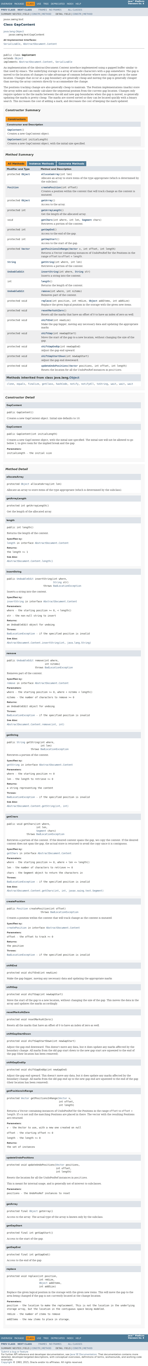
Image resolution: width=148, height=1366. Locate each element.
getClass (47, 383)
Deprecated (58, 4)
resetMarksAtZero (52, 310)
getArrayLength (51, 210)
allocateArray (50, 174)
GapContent (14, 129)
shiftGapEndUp (50, 346)
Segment (87, 219)
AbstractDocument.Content (40, 43)
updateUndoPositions (54, 365)
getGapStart (49, 239)
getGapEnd (47, 229)
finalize (33, 383)
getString (47, 262)
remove (45, 291)
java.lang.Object (14, 31)
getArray (46, 200)
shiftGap (46, 333)
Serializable (12, 43)
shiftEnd (46, 320)
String (11, 262)
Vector (25, 248)
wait (113, 383)
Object (19, 58)
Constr (35, 14)
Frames (42, 10)
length (45, 281)
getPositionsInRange (54, 248)
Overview (6, 4)
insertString (49, 271)
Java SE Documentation (83, 1354)
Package (19, 4)
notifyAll (87, 383)
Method (46, 14)
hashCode (61, 383)
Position (13, 187)
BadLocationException (67, 585)
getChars (46, 219)
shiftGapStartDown (53, 356)
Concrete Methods (71, 163)
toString (102, 383)
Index (70, 4)
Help (78, 4)
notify (74, 383)
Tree (46, 4)
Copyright (6, 1362)
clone (10, 383)
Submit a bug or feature (14, 1351)
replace (46, 300)
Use (39, 4)
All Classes (75, 10)
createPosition (51, 187)
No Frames (55, 10)
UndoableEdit (15, 271)
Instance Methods (41, 163)
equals (21, 383)
